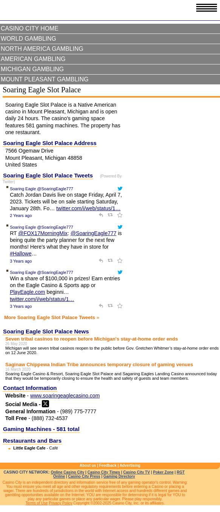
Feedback (108, 465)
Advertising (130, 465)
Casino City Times (104, 472)
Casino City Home (29, 28)
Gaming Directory (119, 476)
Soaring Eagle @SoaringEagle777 (41, 188)
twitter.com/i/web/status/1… (88, 208)
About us (88, 465)
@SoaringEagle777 (94, 233)
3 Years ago (21, 261)
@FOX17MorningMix (43, 233)
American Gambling (33, 59)
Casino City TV (136, 472)
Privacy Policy (60, 503)
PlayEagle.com (27, 292)
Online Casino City (67, 472)
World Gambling (28, 38)
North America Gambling (42, 49)
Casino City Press (84, 476)
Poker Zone (163, 472)
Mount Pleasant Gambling (45, 79)
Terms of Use (37, 503)
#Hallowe (21, 254)
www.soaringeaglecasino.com (65, 396)
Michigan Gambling (32, 69)
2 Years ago (21, 215)
